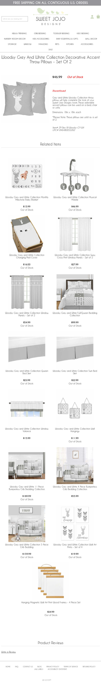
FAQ (16, 666)
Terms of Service (71, 666)
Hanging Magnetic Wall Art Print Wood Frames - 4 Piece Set (50, 602)
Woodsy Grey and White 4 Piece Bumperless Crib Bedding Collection (75, 487)
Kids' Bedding (83, 33)
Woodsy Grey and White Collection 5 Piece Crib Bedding (26, 545)
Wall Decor (91, 39)
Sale (51, 49)
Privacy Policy (52, 666)
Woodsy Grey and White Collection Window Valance (26, 429)
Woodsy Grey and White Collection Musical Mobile (75, 198)
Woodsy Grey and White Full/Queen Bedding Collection (75, 314)
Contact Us (28, 666)
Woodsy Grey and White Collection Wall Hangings (75, 429)
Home (8, 666)
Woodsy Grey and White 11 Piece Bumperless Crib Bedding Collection (27, 487)
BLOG (39, 666)
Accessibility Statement (57, 669)
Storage (12, 44)
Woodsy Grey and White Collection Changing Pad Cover (26, 256)
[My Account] (92, 16)
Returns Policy (89, 666)
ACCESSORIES (87, 44)
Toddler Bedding (61, 33)
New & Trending (19, 33)
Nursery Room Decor (14, 39)
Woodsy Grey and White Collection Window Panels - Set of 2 (26, 314)
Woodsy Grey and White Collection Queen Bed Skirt (27, 372)
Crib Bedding (40, 33)
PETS (57, 44)
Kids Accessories (41, 39)
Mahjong (43, 44)
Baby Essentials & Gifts (67, 39)
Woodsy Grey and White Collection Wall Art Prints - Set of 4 (74, 545)
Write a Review (8, 652)
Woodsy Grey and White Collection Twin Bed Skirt (75, 372)
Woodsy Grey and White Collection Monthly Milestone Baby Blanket (26, 198)
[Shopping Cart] (98, 17)
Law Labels (38, 669)
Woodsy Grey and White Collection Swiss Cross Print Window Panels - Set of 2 (75, 256)
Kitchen (70, 44)
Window (27, 44)
